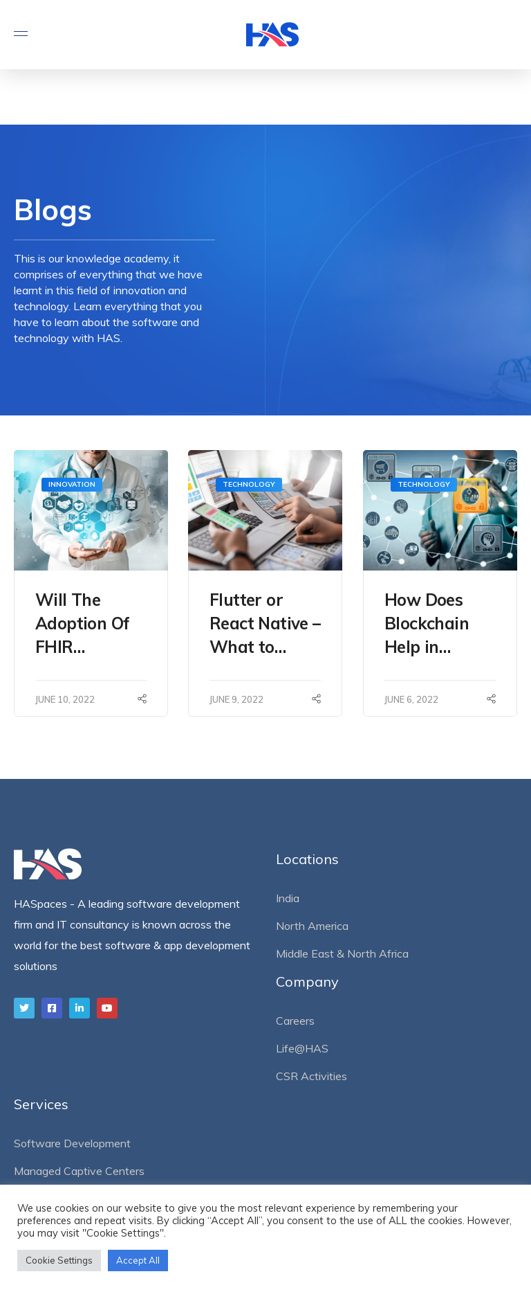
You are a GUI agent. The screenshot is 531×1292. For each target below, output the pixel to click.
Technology (249, 484)
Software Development (72, 1143)
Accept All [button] (138, 1260)
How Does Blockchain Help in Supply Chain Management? (439, 646)
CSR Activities (311, 1076)
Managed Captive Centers (79, 1171)
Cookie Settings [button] (59, 1260)
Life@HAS (302, 1048)
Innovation (71, 484)
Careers (295, 1021)
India (287, 898)
